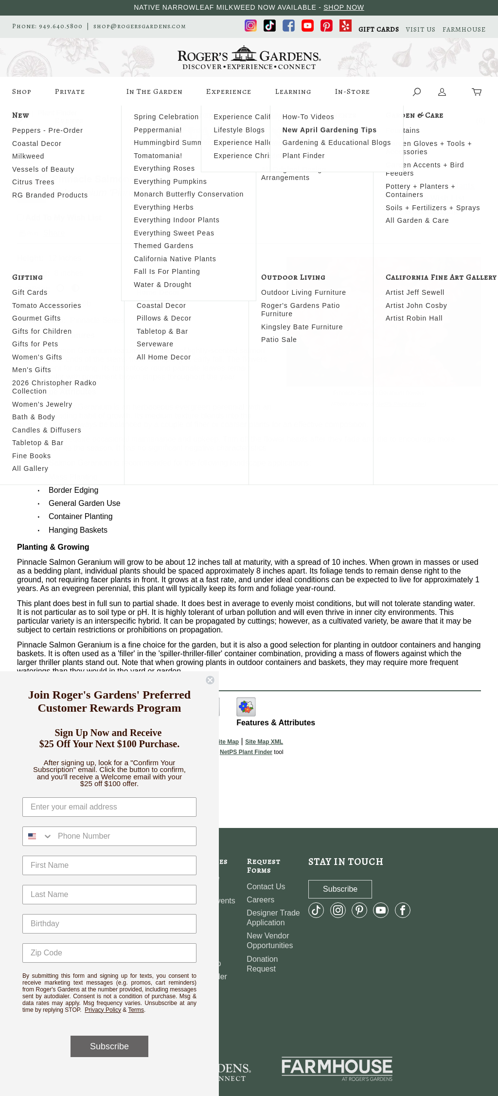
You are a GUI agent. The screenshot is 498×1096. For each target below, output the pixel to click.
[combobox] (38, 836)
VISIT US (421, 29)
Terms (136, 1009)
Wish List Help (431, 210)
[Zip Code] (109, 953)
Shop (22, 96)
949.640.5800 (61, 26)
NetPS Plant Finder (400, 404)
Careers (260, 900)
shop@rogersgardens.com (139, 26)
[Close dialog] (210, 680)
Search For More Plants (431, 185)
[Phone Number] (124, 836)
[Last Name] (109, 894)
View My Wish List (431, 198)
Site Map (227, 741)
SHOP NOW (343, 7)
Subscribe (109, 1046)
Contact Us (266, 886)
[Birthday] (109, 924)
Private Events (69, 96)
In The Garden (154, 96)
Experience (228, 96)
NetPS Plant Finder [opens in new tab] (246, 752)
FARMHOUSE (464, 29)
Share (54, 233)
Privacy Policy (103, 1009)
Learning (293, 96)
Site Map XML (264, 741)
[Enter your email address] (109, 807)
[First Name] (109, 865)
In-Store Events (352, 96)
